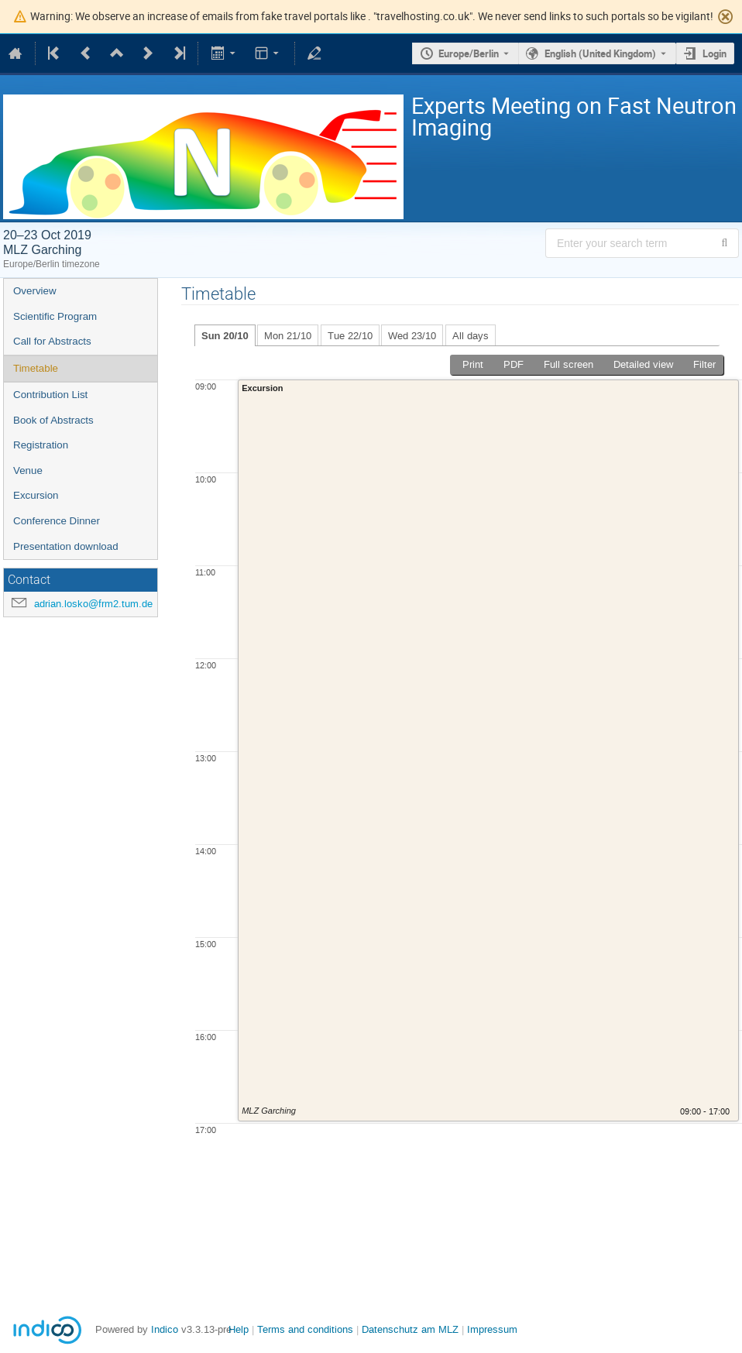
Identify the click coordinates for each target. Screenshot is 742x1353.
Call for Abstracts (52, 341)
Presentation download (66, 546)
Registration (40, 445)
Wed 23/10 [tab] (412, 335)
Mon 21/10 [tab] (287, 335)
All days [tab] (470, 335)
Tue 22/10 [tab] (350, 335)
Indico (164, 1329)
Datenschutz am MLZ (410, 1329)
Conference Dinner (56, 521)
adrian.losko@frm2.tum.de (93, 603)
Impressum (492, 1329)
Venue (28, 470)
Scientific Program (55, 316)
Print (472, 364)
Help (238, 1329)
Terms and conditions (305, 1329)
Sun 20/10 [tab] (225, 336)
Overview (35, 291)
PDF (513, 364)
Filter (704, 364)
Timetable (35, 368)
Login (714, 53)
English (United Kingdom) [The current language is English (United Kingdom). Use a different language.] (600, 53)
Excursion (36, 495)
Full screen (568, 364)
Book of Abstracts (53, 420)
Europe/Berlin (468, 53)
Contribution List (50, 394)
